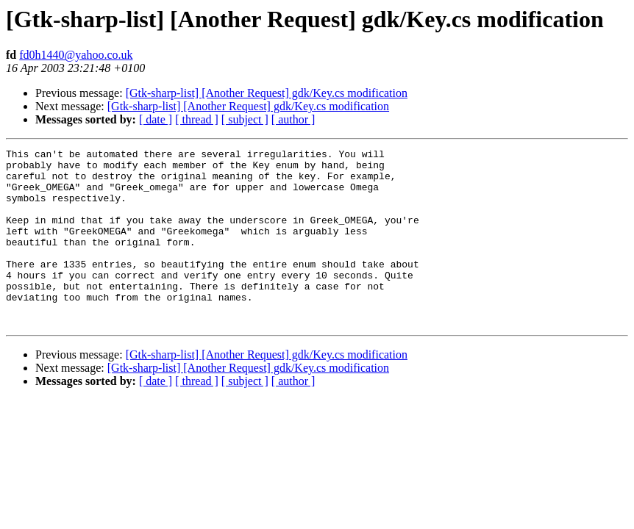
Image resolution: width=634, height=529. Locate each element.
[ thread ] (196, 119)
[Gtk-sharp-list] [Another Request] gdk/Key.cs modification (266, 93)
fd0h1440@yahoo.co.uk (75, 54)
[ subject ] (244, 119)
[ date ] (155, 119)
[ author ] (293, 119)
